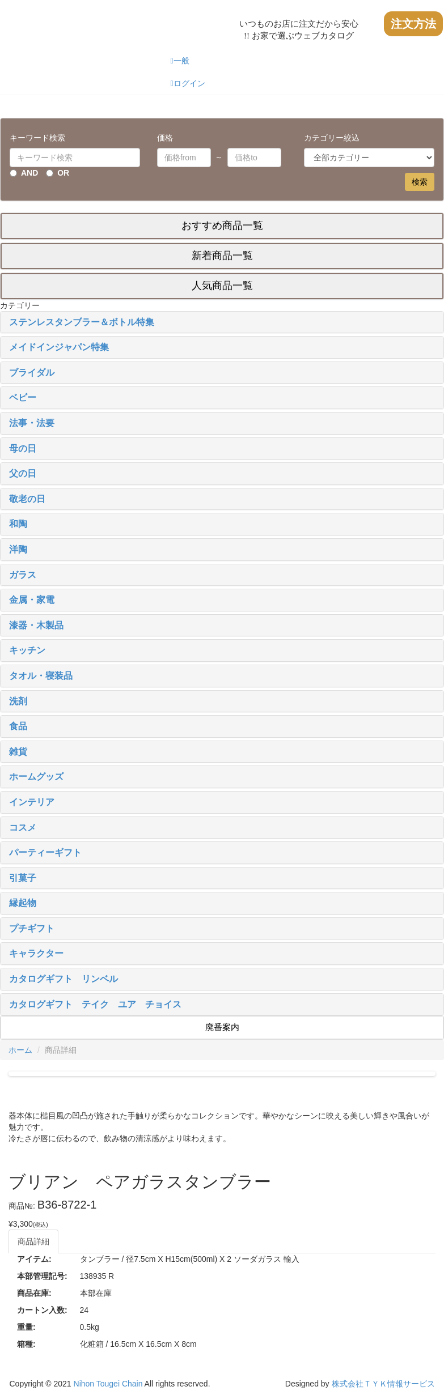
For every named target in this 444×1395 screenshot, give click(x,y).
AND (29, 172)
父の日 (22, 473)
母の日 (22, 448)
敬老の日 (27, 499)
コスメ (22, 827)
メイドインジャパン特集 (59, 347)
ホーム (20, 1049)
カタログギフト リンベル (63, 979)
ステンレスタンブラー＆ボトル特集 (81, 322)
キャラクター (36, 953)
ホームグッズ (36, 776)
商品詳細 (33, 1241)
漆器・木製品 (36, 625)
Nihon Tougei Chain (108, 1383)
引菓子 (22, 878)
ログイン (187, 83)
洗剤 (18, 701)
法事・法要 (31, 423)
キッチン (27, 650)
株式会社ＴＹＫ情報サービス (383, 1383)
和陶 (18, 524)
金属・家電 (31, 600)
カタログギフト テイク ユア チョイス (95, 1004)
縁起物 (22, 903)
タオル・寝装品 (41, 676)
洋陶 (18, 549)
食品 (18, 726)
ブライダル (31, 372)
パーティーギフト (45, 852)
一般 (179, 60)
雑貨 (18, 751)
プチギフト (31, 928)
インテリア (31, 802)
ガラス (22, 575)
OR (63, 172)
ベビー (22, 397)
